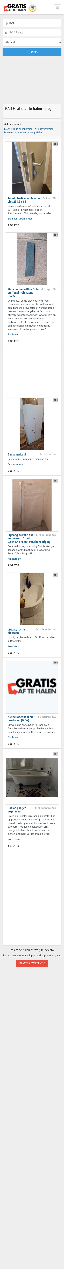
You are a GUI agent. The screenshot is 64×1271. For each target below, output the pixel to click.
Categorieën (35, 132)
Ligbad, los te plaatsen (16, 631)
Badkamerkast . (17, 454)
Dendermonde (15, 464)
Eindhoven (13, 334)
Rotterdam (14, 839)
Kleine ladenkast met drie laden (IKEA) (21, 718)
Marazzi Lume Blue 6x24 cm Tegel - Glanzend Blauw (23, 292)
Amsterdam (14, 558)
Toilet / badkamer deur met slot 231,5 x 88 (24, 199)
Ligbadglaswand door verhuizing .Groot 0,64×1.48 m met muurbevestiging (29, 538)
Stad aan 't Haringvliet (20, 218)
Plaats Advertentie (32, 963)
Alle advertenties (44, 128)
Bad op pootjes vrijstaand (17, 809)
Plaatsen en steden (15, 132)
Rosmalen (13, 646)
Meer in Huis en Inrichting (18, 128)
